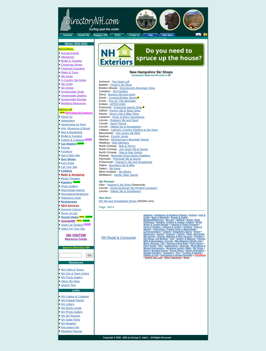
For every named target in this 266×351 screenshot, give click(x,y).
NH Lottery (67, 304)
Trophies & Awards (192, 253)
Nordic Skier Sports (126, 174)
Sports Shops (177, 250)
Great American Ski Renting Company (133, 188)
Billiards (180, 220)
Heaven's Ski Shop (119, 184)
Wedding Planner (72, 331)
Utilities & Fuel (150, 255)
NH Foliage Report (72, 300)
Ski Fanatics (120, 91)
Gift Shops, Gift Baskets (155, 239)
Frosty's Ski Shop (121, 84)
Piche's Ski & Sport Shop (125, 110)
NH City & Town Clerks (75, 273)
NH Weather (68, 323)
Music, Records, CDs (154, 243)
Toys (178, 253)
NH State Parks (70, 319)
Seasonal (184, 246)
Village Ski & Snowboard (125, 126)
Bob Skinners (120, 142)
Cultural (167, 231)
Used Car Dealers (72, 224)
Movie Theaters (70, 178)
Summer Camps (71, 209)
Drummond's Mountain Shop (137, 88)
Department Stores (182, 231)
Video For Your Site (73, 228)
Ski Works (125, 171)
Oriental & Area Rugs (177, 243)
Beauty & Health (179, 217)
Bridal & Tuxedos (71, 136)
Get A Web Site (70, 155)
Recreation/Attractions (75, 194)
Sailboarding (171, 246)
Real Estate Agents (73, 190)
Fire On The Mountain (122, 100)
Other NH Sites (70, 281)
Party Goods (149, 246)
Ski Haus (114, 168)
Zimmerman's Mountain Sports (130, 139)
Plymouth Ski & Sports (127, 158)
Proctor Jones (119, 136)
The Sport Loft (120, 81)
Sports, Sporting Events (155, 250)
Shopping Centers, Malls (178, 248)
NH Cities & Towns (72, 269)
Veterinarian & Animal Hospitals (176, 255)
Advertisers (68, 120)
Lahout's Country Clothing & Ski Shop (134, 129)
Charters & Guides (171, 227)
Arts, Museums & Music (75, 128)
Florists (65, 147)
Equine (160, 234)
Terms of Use (69, 213)
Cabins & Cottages (72, 140)
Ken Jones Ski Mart (128, 133)
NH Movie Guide (71, 308)
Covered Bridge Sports (123, 97)
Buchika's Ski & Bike (122, 165)
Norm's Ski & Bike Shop (124, 113)
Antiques (148, 215)
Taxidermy (168, 253)
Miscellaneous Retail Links (188, 241)
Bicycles (170, 220)
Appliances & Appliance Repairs (171, 215)
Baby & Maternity (160, 217)
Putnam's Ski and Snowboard (134, 162)
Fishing (181, 234)
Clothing (187, 227)
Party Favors (196, 243)
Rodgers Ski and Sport (124, 120)
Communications (152, 231)
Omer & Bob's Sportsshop (128, 117)
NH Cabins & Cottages (75, 296)
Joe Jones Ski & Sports (133, 149)
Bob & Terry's (127, 146)
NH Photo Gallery (72, 277)
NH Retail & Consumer (118, 238)
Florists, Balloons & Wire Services (174, 236)
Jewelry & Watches (185, 239)
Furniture (66, 151)
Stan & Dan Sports (130, 152)
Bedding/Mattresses (153, 220)
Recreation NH (70, 327)
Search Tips (68, 285)
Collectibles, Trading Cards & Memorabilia (174, 229)
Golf (172, 239)
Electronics (149, 234)
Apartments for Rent (73, 124)
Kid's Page (67, 163)
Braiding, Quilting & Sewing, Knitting (175, 222)
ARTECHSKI (118, 104)
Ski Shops (198, 248)
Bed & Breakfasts (72, 132)
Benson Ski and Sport (121, 94)
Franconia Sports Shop (128, 107)
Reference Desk (71, 197)
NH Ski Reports (70, 315)
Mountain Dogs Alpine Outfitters (130, 155)
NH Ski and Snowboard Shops (118, 201)
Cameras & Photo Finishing (184, 224)
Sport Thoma (118, 123)
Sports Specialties (195, 250)
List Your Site (69, 167)
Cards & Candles (152, 227)
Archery (193, 215)
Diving (197, 231)
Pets (160, 246)
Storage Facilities (152, 253)
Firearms (170, 234)
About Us (66, 116)
